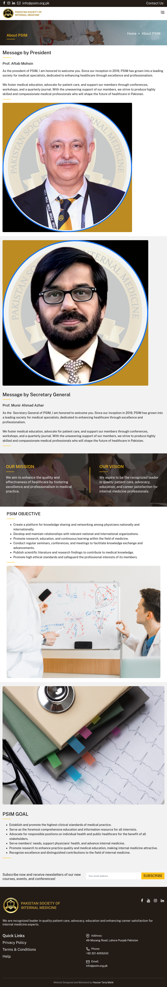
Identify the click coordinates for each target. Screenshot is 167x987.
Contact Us (154, 3)
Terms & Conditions (19, 949)
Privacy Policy (15, 942)
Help (7, 956)
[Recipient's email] (114, 876)
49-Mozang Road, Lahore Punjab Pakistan (112, 940)
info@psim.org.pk (97, 965)
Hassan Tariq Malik (103, 982)
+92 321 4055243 (97, 953)
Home (131, 34)
